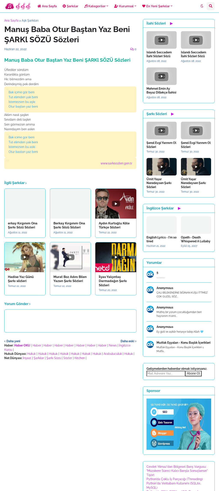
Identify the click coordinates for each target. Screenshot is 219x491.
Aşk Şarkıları (30, 20)
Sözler (67, 358)
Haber (37, 345)
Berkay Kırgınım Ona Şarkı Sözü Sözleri (69, 225)
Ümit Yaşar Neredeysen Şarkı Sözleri (159, 183)
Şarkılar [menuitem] (70, 6)
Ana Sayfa (11, 20)
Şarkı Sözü (53, 358)
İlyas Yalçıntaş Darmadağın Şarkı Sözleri (113, 281)
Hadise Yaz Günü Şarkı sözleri (21, 279)
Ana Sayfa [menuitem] (47, 6)
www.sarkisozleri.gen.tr (116, 163)
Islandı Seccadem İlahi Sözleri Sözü (159, 54)
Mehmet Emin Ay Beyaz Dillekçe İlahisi (161, 90)
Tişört (150, 475)
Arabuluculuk (113, 353)
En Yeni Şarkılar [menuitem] (156, 6)
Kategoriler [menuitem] (95, 6)
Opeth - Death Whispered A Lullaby (195, 239)
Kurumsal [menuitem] (124, 6)
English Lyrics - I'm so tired (161, 239)
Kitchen (79, 358)
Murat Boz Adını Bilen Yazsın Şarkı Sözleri (70, 279)
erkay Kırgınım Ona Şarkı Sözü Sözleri (22, 225)
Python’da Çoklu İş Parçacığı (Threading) (174, 479)
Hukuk (31, 353)
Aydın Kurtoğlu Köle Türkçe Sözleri (114, 225)
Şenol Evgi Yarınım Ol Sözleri (161, 144)
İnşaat (27, 358)
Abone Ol (193, 373)
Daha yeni (13, 341)
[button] (202, 6)
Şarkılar (39, 358)
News (113, 345)
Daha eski (127, 341)
